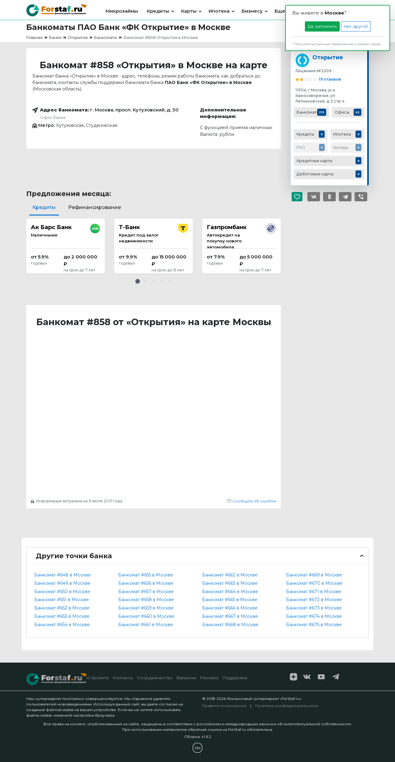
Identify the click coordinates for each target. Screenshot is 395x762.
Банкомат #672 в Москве (314, 599)
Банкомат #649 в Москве (62, 583)
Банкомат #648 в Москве (62, 575)
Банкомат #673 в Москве (314, 608)
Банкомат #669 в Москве (314, 575)
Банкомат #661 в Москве (145, 624)
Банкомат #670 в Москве (314, 583)
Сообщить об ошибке (251, 501)
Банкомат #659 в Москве (146, 608)
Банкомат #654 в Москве (62, 624)
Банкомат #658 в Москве (146, 599)
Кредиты (158, 11)
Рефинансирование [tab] (94, 207)
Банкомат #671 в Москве (313, 591)
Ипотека (219, 11)
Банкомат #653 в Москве (61, 616)
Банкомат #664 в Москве (230, 591)
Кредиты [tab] (44, 207)
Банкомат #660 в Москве (146, 616)
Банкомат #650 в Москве (62, 591)
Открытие (327, 57)
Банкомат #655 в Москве (145, 575)
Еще (280, 11)
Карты (189, 11)
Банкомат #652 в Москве (61, 608)
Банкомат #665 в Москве (229, 599)
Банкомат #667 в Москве (230, 616)
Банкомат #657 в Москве (146, 591)
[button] (138, 281)
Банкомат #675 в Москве (314, 624)
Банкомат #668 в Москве (230, 624)
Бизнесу (252, 11)
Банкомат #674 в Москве (314, 616)
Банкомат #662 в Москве (230, 575)
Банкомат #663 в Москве (230, 583)
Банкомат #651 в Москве (61, 599)
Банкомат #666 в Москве (230, 608)
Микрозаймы (122, 11)
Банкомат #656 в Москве (145, 583)
